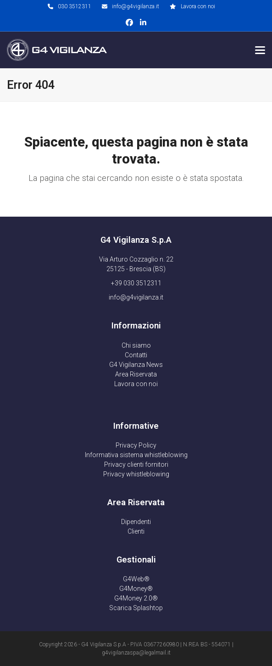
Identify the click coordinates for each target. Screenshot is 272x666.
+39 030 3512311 (136, 283)
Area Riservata (136, 374)
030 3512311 (74, 6)
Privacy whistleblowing (136, 474)
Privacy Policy (136, 445)
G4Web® (136, 579)
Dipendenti (136, 521)
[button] (260, 50)
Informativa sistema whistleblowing (136, 455)
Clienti (136, 531)
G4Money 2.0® (136, 598)
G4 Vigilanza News (136, 364)
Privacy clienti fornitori (136, 464)
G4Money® (136, 588)
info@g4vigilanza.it (135, 6)
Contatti (136, 355)
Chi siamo (136, 345)
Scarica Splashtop (136, 607)
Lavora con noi (198, 6)
